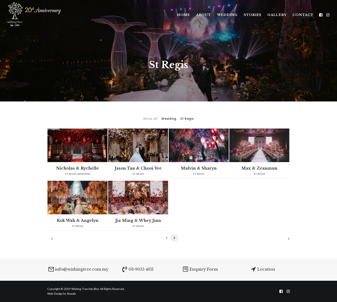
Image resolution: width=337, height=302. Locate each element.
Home (183, 15)
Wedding (168, 119)
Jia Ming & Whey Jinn (138, 220)
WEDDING (227, 15)
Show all (150, 119)
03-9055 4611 (141, 269)
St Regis (187, 119)
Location (266, 269)
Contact (303, 15)
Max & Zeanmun (259, 168)
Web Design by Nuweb (61, 293)
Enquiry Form (203, 269)
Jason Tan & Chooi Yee (138, 168)
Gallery (276, 15)
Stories (252, 15)
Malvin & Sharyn (199, 168)
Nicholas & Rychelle (77, 168)
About (203, 15)
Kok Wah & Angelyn (77, 220)
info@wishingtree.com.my (81, 269)
